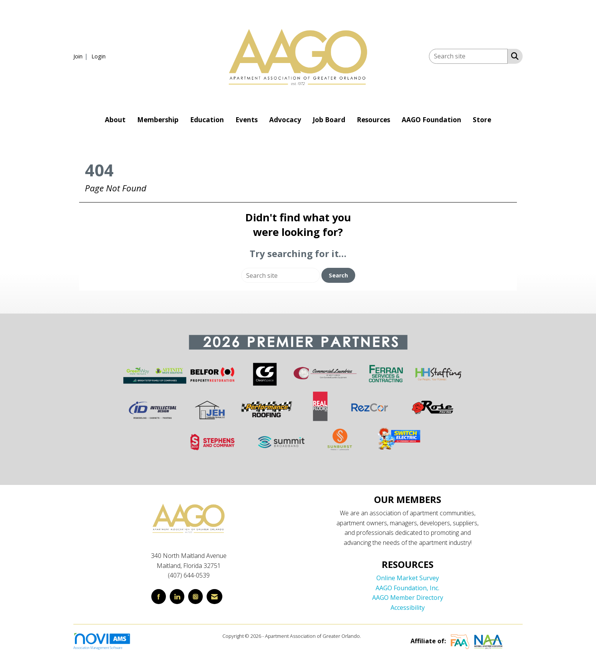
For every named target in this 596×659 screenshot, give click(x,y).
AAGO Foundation (431, 119)
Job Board (329, 119)
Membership (158, 119)
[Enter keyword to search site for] (468, 56)
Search (338, 275)
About (115, 119)
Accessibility (408, 607)
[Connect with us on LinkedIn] (177, 596)
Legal (368, 635)
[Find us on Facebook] (158, 596)
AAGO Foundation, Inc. (407, 588)
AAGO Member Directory (407, 597)
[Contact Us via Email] (214, 596)
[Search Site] (513, 56)
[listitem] (81, 56)
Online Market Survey (407, 578)
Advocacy (285, 119)
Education (207, 119)
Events (246, 119)
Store (482, 119)
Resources (373, 119)
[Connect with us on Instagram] (195, 596)
